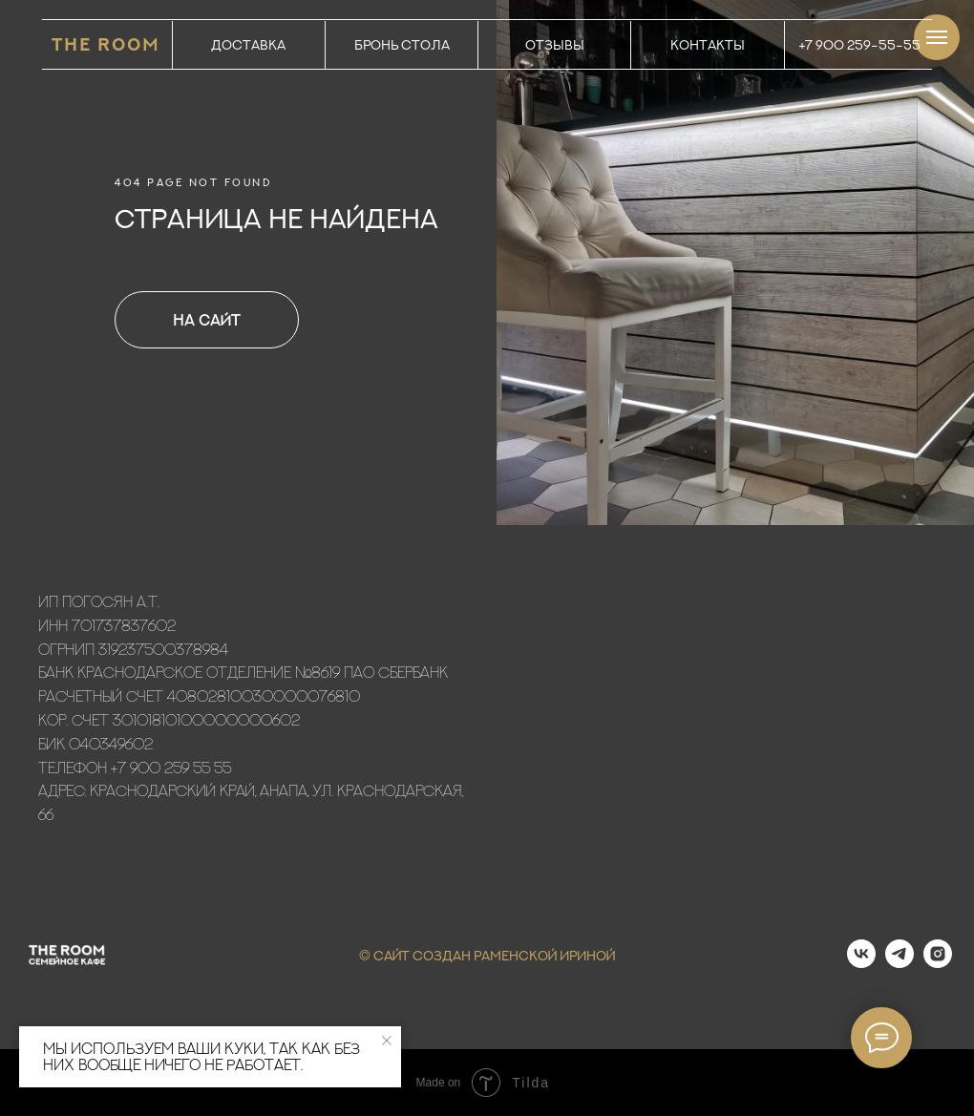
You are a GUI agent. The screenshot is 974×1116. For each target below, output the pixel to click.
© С (371, 955)
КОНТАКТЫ (707, 44)
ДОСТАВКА (248, 44)
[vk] (861, 963)
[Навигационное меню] (936, 37)
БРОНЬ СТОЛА (402, 44)
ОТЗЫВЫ (554, 44)
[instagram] (937, 963)
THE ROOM (106, 44)
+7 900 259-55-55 (860, 44)
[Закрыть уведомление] (386, 1040)
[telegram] (899, 963)
